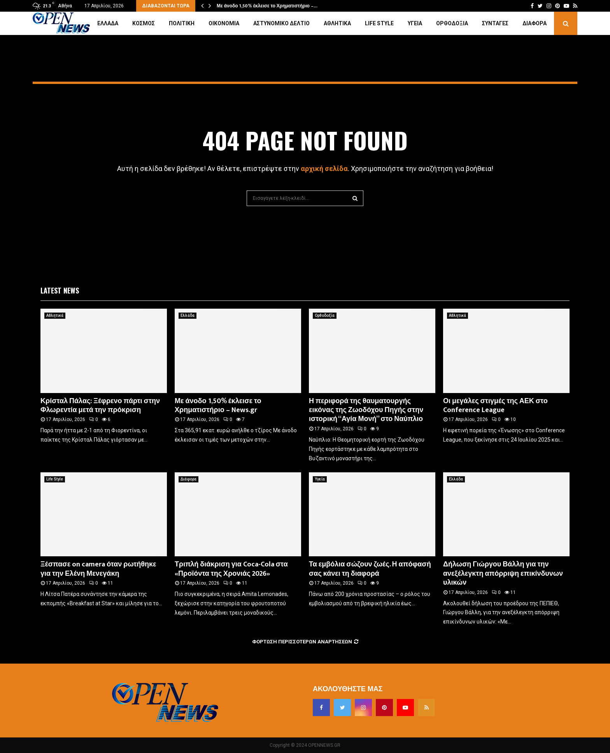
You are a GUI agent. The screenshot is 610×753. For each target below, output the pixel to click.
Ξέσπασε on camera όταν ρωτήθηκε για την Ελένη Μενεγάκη (98, 569)
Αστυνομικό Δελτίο (281, 23)
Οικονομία (224, 23)
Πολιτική (182, 23)
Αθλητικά (337, 23)
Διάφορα (534, 23)
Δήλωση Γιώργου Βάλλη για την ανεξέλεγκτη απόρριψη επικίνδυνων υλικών (503, 574)
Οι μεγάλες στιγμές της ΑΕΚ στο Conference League (495, 405)
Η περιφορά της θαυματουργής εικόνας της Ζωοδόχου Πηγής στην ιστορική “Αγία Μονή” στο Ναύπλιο (366, 410)
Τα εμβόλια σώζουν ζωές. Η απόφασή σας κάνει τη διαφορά (370, 569)
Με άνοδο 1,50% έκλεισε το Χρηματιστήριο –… (267, 6)
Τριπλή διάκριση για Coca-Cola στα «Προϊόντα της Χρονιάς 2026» (231, 569)
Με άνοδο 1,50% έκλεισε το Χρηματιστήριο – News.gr (218, 405)
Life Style (379, 23)
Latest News (59, 290)
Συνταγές (495, 23)
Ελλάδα (107, 23)
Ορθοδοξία (452, 23)
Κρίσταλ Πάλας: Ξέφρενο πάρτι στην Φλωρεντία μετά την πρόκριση (100, 405)
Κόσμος (143, 23)
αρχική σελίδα (324, 168)
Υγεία (415, 23)
